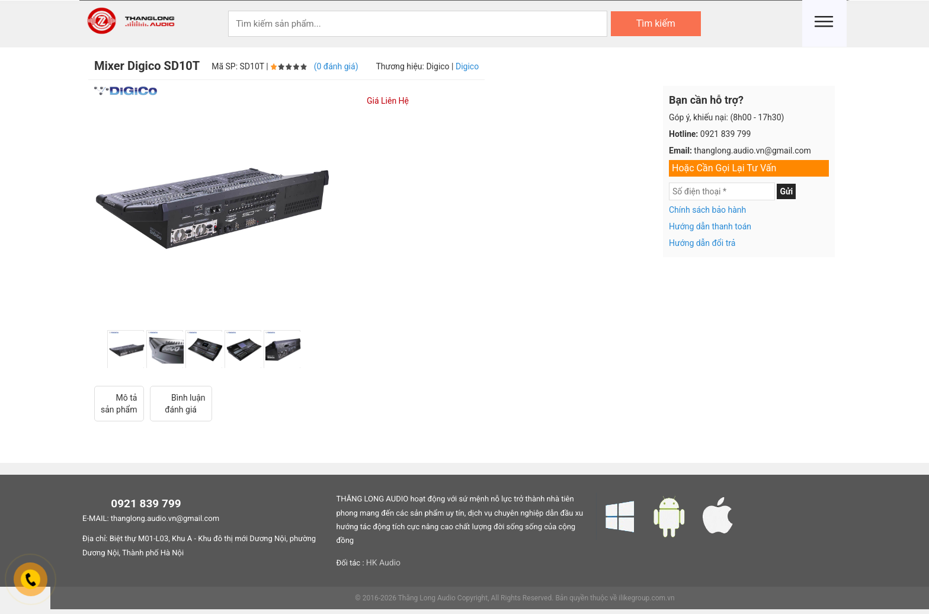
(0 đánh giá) (336, 66)
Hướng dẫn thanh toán (710, 226)
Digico (467, 66)
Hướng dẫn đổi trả (702, 243)
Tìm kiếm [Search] (655, 23)
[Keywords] (417, 24)
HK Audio (383, 563)
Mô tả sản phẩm (119, 403)
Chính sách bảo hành (707, 210)
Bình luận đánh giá (181, 403)
